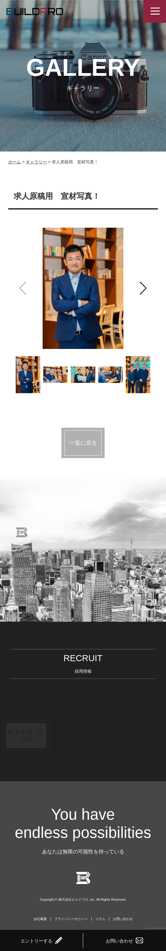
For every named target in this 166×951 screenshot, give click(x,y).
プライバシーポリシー (71, 919)
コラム (100, 919)
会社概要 (40, 919)
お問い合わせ (123, 919)
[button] (143, 288)
